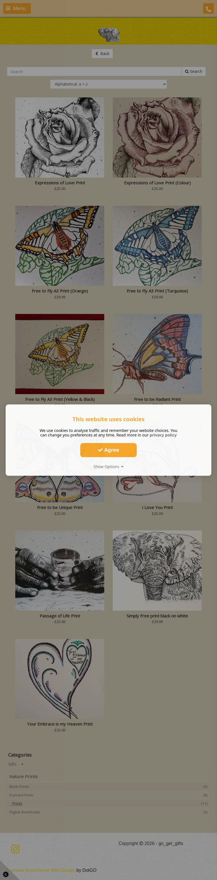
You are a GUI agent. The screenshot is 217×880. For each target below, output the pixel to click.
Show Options (109, 466)
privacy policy (163, 435)
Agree (108, 449)
